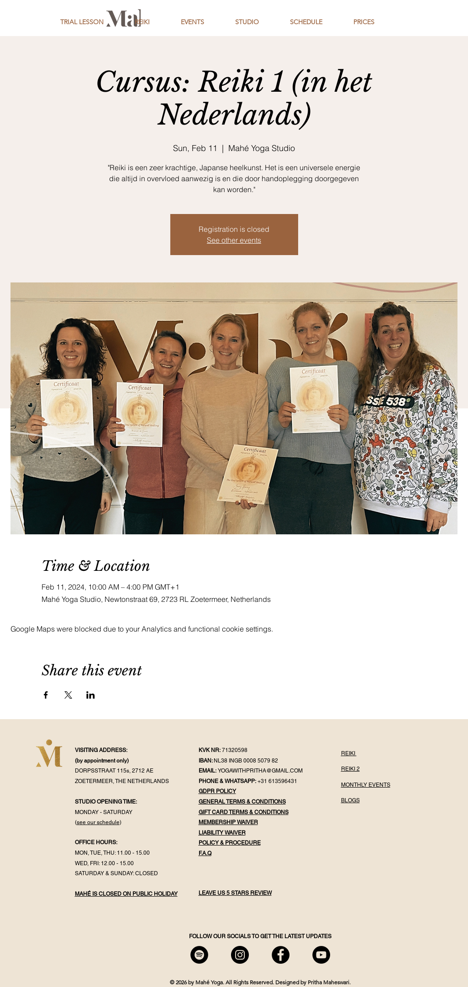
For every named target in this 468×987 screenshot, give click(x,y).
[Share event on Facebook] (46, 695)
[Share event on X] (68, 695)
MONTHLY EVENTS (365, 785)
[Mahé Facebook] (280, 955)
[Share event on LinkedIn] (90, 695)
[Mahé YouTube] (321, 955)
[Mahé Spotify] (199, 955)
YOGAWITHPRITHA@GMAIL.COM (260, 771)
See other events (234, 240)
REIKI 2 (350, 769)
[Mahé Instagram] (240, 955)
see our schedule (98, 822)
